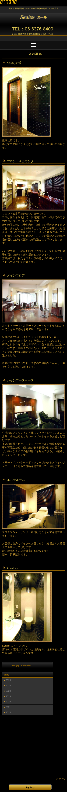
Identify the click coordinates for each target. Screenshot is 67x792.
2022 (8, 701)
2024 (8, 691)
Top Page (30, 787)
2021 (8, 707)
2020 (8, 712)
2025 (8, 685)
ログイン (60, 779)
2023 (8, 696)
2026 (8, 680)
